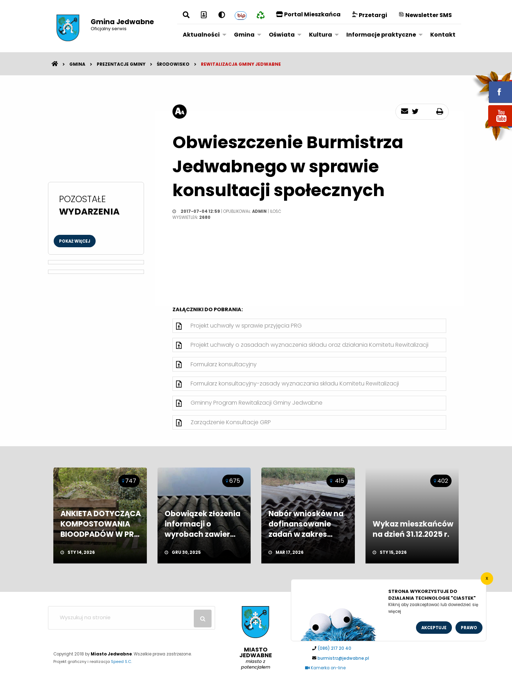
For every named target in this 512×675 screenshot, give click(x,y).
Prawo (469, 628)
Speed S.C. (121, 661)
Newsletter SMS (425, 15)
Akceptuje (434, 628)
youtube (491, 127)
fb (491, 87)
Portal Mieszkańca (308, 14)
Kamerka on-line (325, 668)
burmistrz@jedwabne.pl (343, 658)
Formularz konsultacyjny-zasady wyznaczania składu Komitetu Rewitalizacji (295, 383)
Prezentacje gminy (121, 64)
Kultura (320, 35)
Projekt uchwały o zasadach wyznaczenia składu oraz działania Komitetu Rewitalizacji (309, 345)
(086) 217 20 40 (334, 648)
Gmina (244, 35)
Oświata (282, 35)
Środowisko (173, 64)
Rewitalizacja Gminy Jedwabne (241, 64)
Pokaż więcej (74, 241)
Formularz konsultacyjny (224, 364)
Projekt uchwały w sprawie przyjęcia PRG (246, 326)
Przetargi (369, 15)
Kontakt (442, 35)
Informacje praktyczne (381, 35)
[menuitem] (202, 34)
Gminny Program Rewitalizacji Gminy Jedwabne (256, 403)
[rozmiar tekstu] (179, 111)
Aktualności (201, 35)
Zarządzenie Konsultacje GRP (231, 422)
